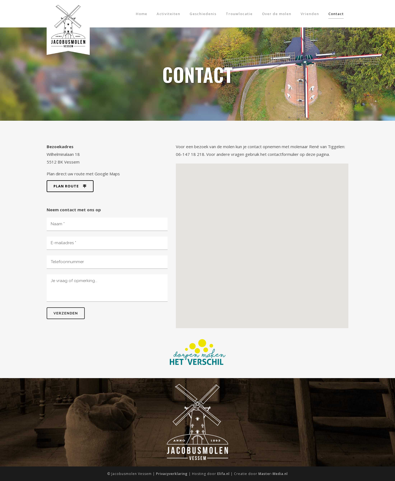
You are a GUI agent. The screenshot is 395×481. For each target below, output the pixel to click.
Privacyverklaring (172, 473)
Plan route (70, 186)
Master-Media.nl (273, 473)
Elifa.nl (223, 473)
